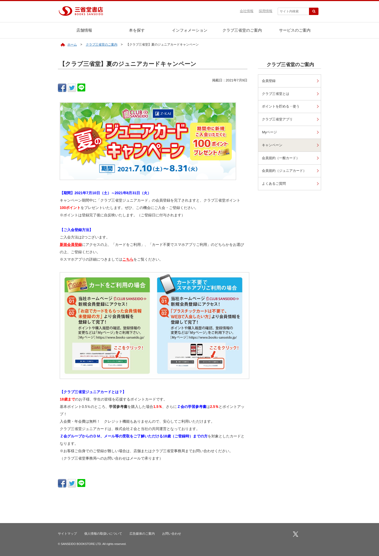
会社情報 (246, 11)
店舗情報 (84, 30)
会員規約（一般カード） (282, 159)
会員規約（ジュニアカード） (286, 172)
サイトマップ (67, 533)
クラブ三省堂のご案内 (242, 30)
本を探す (137, 30)
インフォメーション (189, 30)
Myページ (270, 133)
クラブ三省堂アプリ (278, 120)
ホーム (72, 44)
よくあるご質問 (275, 185)
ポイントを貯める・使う (282, 107)
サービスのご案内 (295, 30)
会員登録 (269, 81)
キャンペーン (273, 146)
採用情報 (265, 11)
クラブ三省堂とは (277, 94)
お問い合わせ (171, 533)
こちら (127, 259)
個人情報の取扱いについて (103, 533)
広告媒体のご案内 (142, 533)
